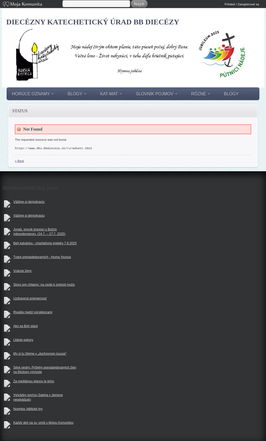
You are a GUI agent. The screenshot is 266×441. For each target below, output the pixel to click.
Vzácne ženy (22, 271)
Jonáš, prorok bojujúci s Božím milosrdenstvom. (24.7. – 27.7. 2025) (39, 232)
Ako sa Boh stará (25, 326)
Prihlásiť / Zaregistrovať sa (242, 4)
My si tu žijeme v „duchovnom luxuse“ (39, 354)
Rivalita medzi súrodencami (32, 312)
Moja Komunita (32, 4)
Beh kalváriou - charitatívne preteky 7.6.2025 (45, 243)
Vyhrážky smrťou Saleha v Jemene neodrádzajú (38, 397)
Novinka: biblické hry (28, 409)
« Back (19, 160)
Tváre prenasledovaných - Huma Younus (42, 257)
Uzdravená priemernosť (30, 298)
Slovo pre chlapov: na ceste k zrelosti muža (44, 284)
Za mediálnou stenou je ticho (33, 381)
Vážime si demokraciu (28, 202)
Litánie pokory (23, 340)
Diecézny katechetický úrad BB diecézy (92, 22)
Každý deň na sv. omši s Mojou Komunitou (43, 423)
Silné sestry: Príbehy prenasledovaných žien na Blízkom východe (44, 370)
